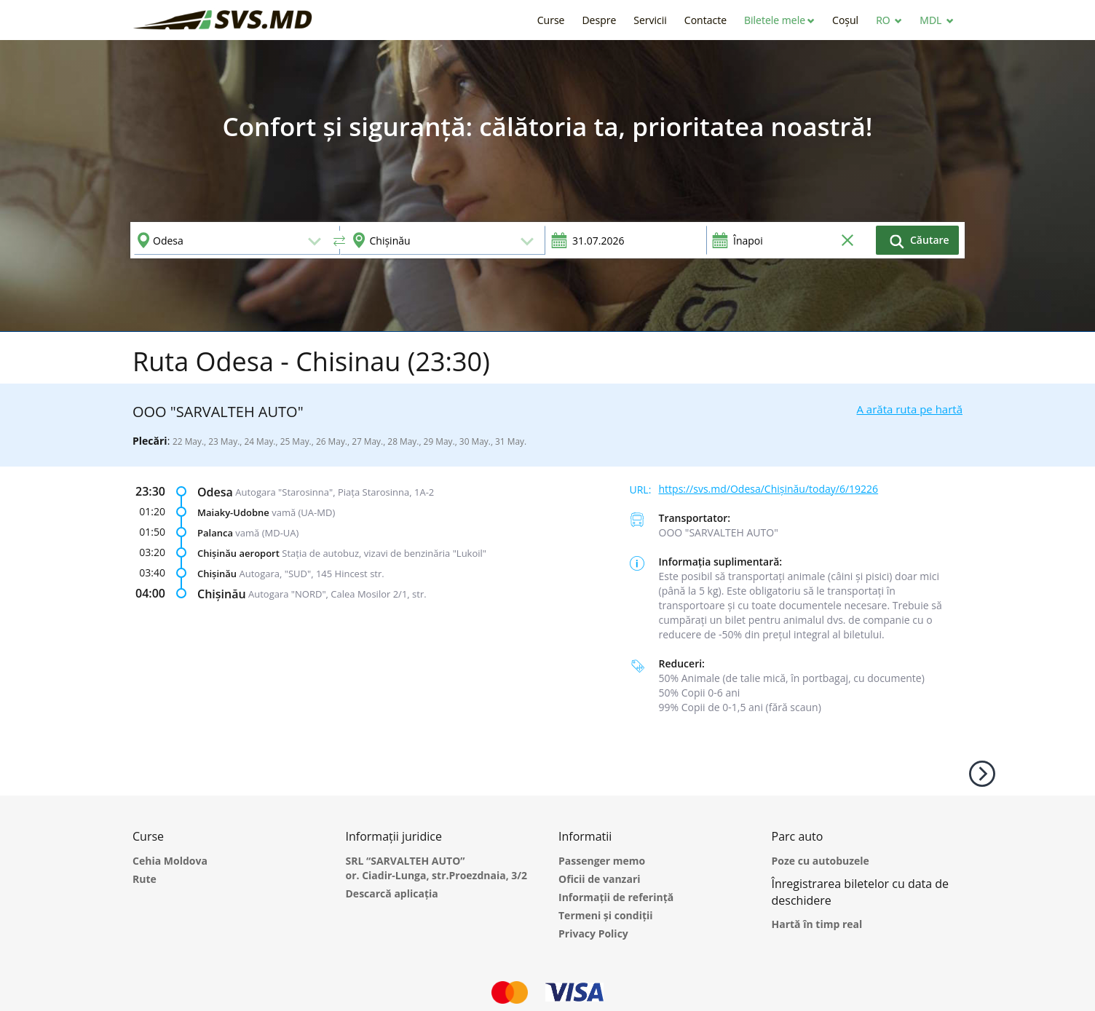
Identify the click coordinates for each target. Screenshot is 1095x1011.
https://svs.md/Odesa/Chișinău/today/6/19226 (769, 489)
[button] (779, 20)
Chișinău (217, 573)
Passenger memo (601, 861)
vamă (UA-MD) (303, 512)
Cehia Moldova (170, 861)
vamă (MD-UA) (267, 532)
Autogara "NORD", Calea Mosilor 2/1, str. (337, 593)
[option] (547, 185)
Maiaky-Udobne (233, 512)
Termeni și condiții (605, 915)
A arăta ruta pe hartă (909, 409)
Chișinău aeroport (238, 553)
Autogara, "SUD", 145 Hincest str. (312, 573)
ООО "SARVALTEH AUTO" (718, 532)
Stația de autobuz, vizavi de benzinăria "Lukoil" (384, 553)
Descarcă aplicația (392, 893)
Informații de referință (615, 897)
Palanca (215, 532)
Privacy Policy (593, 933)
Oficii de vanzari (599, 879)
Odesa (215, 492)
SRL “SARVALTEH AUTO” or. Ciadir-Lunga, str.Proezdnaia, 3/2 (437, 868)
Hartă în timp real (817, 924)
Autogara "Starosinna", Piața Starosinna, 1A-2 (334, 492)
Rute (145, 879)
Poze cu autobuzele (820, 861)
